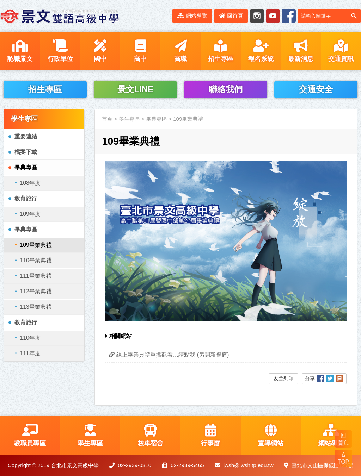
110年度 (30, 338)
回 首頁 (343, 438)
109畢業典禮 (36, 245)
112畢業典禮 (36, 291)
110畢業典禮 (36, 260)
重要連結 (25, 136)
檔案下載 (25, 152)
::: (162, 16)
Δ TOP (343, 458)
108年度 (30, 183)
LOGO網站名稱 (60, 15)
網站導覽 (192, 16)
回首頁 (231, 16)
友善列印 (283, 378)
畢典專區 (25, 167)
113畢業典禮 (36, 307)
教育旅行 (25, 198)
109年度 (30, 214)
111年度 (30, 353)
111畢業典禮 (36, 276)
